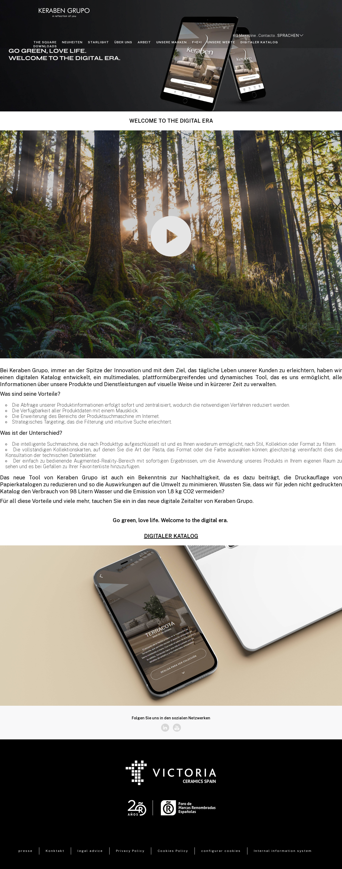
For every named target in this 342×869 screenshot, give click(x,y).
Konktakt (55, 851)
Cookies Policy (173, 851)
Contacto (266, 35)
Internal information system (283, 851)
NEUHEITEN (72, 42)
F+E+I (197, 42)
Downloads (45, 46)
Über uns (123, 42)
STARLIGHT (98, 42)
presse (25, 851)
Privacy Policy (130, 851)
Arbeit (144, 42)
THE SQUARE (45, 42)
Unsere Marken (171, 42)
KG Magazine (244, 35)
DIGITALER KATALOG (259, 42)
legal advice (90, 851)
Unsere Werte (221, 42)
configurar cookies (221, 851)
